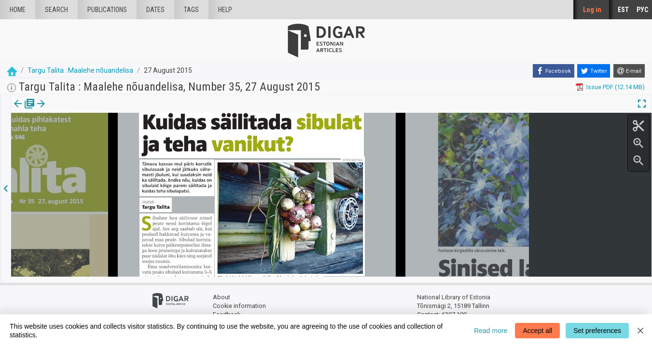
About (221, 291)
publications (107, 9)
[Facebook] (553, 71)
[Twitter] (593, 71)
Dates (155, 9)
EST (623, 9)
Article (51, 110)
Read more (490, 330)
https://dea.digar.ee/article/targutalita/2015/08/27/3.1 (86, 137)
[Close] (640, 330)
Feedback (226, 308)
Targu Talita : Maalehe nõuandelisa (80, 70)
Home (18, 9)
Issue (17, 110)
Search (56, 9)
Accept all (537, 330)
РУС (642, 9)
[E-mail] (629, 71)
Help (225, 9)
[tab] (17, 110)
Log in (592, 9)
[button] (65, 110)
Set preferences (597, 330)
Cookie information (239, 300)
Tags (191, 9)
